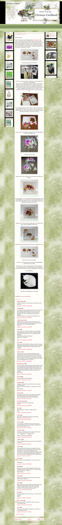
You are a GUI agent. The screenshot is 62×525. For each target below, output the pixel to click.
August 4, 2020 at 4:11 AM (24, 455)
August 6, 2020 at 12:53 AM (24, 480)
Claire (18, 415)
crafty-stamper (20, 320)
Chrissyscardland (12, 3)
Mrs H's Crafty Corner (25, 417)
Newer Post (18, 519)
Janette (19, 308)
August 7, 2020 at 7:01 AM (24, 511)
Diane (18, 458)
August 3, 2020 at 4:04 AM (24, 390)
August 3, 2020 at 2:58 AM (24, 374)
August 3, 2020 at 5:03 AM (24, 405)
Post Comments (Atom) (32, 522)
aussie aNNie (20, 301)
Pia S (18, 342)
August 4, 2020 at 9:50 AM (24, 464)
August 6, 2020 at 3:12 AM (24, 497)
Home (29, 519)
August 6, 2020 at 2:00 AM (24, 489)
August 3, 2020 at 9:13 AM (24, 419)
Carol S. (19, 422)
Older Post (40, 519)
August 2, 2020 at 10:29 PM (24, 327)
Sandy (18, 466)
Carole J (19, 351)
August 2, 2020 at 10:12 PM (24, 317)
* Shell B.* (19, 430)
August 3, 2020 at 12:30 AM (24, 349)
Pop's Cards (20, 500)
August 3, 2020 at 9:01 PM (24, 444)
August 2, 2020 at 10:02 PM (24, 305)
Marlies (19, 392)
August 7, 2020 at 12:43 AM (24, 504)
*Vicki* (18, 446)
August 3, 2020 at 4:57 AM (24, 398)
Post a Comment (20, 514)
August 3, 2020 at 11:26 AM (24, 427)
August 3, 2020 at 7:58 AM (24, 412)
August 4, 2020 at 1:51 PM (24, 473)
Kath (18, 492)
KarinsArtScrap (20, 401)
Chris (18, 329)
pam (18, 408)
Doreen (19, 376)
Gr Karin (19, 404)
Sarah (18, 482)
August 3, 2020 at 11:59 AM (24, 437)
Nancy (18, 475)
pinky (18, 507)
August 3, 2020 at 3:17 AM (24, 379)
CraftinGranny (20, 363)
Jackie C (19, 439)
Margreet (19, 382)
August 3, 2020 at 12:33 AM (24, 361)
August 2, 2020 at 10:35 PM (24, 340)
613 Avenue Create (36, 39)
